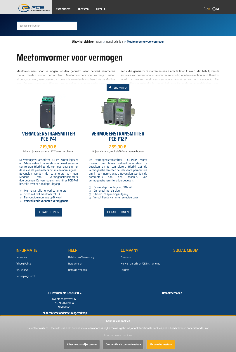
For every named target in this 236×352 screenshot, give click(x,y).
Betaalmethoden (77, 270)
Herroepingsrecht (25, 276)
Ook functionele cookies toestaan (123, 344)
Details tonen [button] (48, 212)
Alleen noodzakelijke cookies (82, 344)
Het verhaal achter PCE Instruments (140, 263)
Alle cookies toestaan (161, 344)
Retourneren (75, 263)
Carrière (125, 270)
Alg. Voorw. (22, 270)
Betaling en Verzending (81, 257)
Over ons (126, 257)
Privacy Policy (23, 263)
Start (99, 41)
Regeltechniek (114, 41)
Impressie (21, 257)
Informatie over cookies (118, 335)
